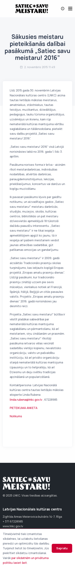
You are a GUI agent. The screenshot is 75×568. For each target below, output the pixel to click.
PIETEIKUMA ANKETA (23, 408)
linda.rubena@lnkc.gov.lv (26, 400)
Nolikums (16, 416)
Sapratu (62, 548)
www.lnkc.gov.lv (13, 526)
